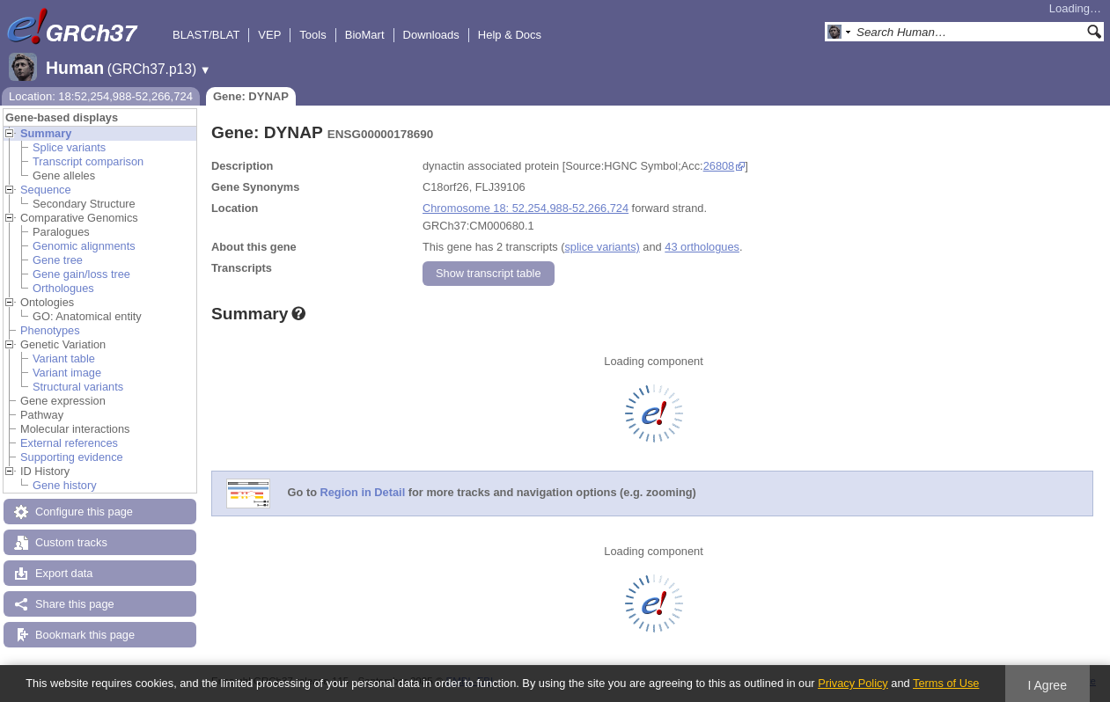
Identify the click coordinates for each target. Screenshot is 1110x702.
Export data (63, 573)
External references (69, 443)
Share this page (74, 604)
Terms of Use (946, 683)
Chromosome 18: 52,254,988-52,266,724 (526, 208)
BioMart (365, 34)
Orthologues (63, 288)
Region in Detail (363, 493)
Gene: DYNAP (251, 96)
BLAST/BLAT (206, 34)
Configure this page (84, 511)
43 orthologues (702, 246)
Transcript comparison (88, 161)
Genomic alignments (84, 245)
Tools (312, 34)
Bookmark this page (85, 634)
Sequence (45, 189)
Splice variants (69, 147)
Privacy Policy (853, 683)
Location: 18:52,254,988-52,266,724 (101, 96)
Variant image (67, 372)
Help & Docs (509, 34)
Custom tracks (71, 542)
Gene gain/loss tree (81, 274)
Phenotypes (50, 330)
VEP (269, 34)
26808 (719, 165)
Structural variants (78, 386)
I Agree (1047, 685)
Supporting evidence (71, 457)
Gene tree (58, 260)
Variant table (64, 358)
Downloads (431, 34)
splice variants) (601, 246)
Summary (45, 133)
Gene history (65, 485)
